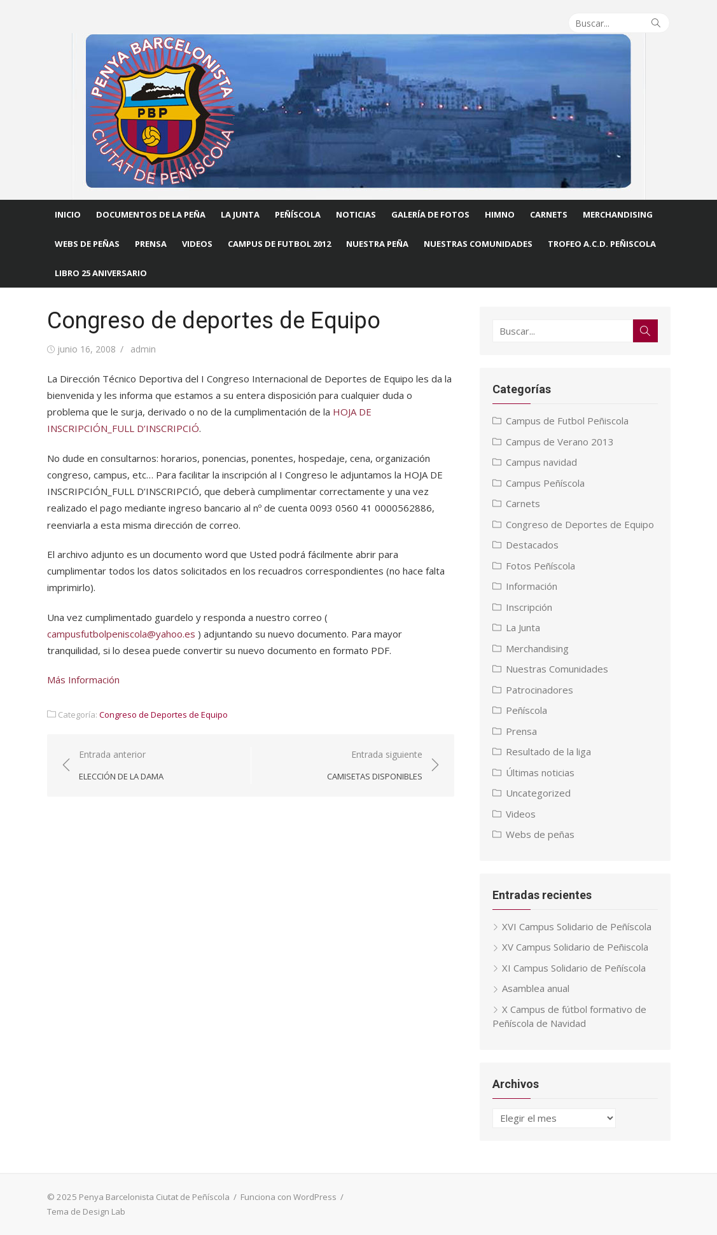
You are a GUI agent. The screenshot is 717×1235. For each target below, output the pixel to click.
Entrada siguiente (374, 765)
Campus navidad (541, 462)
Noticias (356, 214)
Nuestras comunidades (478, 243)
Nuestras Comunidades (557, 668)
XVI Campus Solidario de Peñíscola (576, 926)
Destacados (532, 544)
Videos (197, 243)
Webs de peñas (540, 834)
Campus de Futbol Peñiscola (567, 420)
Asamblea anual (535, 988)
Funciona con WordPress (288, 1197)
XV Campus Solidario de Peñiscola (575, 946)
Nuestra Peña (377, 243)
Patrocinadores (539, 689)
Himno (500, 214)
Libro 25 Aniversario (101, 273)
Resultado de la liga (548, 751)
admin (143, 349)
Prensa (151, 243)
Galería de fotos (430, 214)
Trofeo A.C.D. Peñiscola (602, 243)
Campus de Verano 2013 (560, 441)
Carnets (548, 214)
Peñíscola (298, 214)
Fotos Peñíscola (540, 565)
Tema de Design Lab (86, 1211)
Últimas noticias (540, 772)
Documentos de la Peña (150, 214)
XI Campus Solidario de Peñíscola (574, 967)
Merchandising (618, 214)
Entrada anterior (121, 765)
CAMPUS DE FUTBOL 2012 (279, 243)
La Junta (240, 214)
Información (531, 586)
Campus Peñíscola (545, 483)
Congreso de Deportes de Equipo (163, 714)
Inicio (68, 214)
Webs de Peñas (87, 243)
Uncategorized (538, 792)
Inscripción (529, 607)
